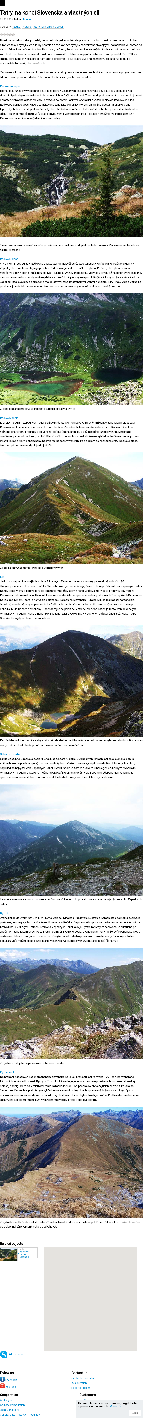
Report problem (81, 1387)
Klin (2, 577)
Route (16, 26)
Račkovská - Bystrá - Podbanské (24, 1254)
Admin (27, 19)
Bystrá (4, 913)
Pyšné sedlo (7, 1072)
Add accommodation (12, 1404)
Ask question (79, 1383)
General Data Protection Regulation (20, 1414)
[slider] (7, 34)
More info (115, 1406)
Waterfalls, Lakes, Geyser (48, 26)
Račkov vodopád (10, 86)
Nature (27, 26)
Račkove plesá (9, 259)
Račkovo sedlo (9, 418)
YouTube (8, 1386)
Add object (6, 1400)
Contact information (83, 1378)
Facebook (8, 1380)
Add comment (16, 1354)
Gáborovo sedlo (10, 754)
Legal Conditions (9, 1409)
